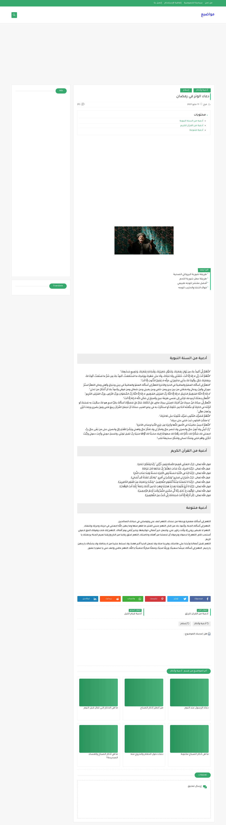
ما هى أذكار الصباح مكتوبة (195, 754)
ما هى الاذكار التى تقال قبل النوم (101, 708)
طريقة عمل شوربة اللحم (193, 279)
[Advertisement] (113, 56)
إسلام (186, 90)
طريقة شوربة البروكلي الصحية (190, 274)
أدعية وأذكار (202, 90)
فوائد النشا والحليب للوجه (192, 288)
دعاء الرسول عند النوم (196, 708)
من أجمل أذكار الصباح (151, 708)
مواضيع (208, 15)
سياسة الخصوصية (193, 3)
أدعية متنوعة (196, 130)
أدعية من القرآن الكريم (191, 126)
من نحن (208, 3)
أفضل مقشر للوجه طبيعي (192, 283)
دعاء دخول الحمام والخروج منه (147, 754)
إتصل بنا (158, 3)
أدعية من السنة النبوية (191, 121)
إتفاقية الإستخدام (173, 3)
